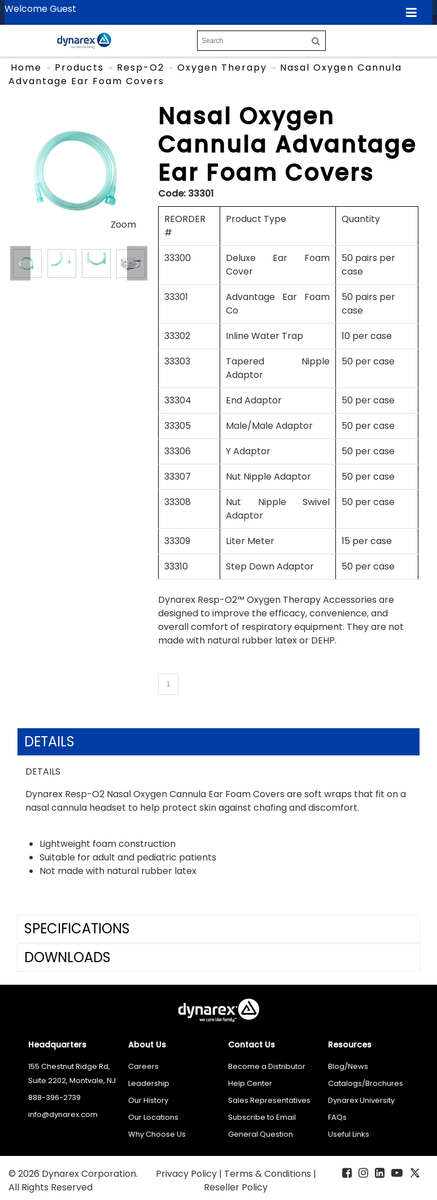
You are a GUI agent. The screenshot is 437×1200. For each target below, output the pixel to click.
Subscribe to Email (262, 1117)
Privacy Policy (187, 1173)
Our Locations (153, 1117)
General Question (260, 1134)
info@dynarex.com (63, 1114)
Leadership (148, 1083)
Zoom (123, 224)
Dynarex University (361, 1100)
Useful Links (348, 1134)
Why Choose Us (157, 1134)
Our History (148, 1100)
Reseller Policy (236, 1187)
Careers (143, 1066)
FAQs (337, 1117)
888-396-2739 (54, 1097)
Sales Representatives (269, 1100)
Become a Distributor (266, 1066)
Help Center (250, 1083)
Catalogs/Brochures (365, 1083)
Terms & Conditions (268, 1173)
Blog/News (348, 1066)
